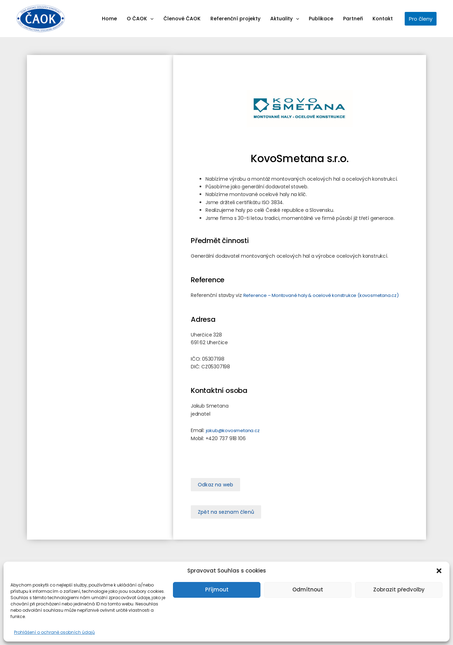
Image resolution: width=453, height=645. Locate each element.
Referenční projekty (235, 18)
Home (109, 18)
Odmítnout (307, 589)
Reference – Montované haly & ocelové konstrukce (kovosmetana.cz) (321, 295)
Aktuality (284, 19)
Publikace (321, 18)
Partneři (353, 18)
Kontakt (382, 18)
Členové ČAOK (182, 18)
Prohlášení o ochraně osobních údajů (54, 632)
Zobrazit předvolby (399, 589)
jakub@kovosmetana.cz (233, 430)
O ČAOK (140, 19)
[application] (150, 19)
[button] (438, 570)
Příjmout (217, 589)
